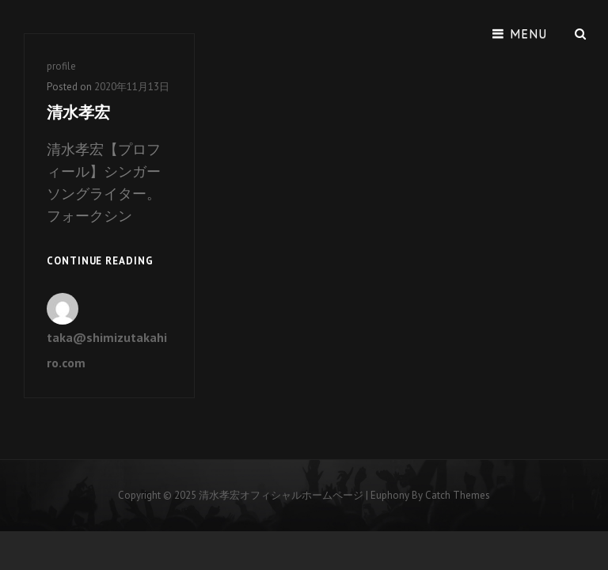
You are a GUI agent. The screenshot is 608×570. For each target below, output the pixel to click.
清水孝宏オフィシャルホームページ (281, 495)
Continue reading (100, 262)
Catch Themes (457, 495)
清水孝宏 (78, 112)
